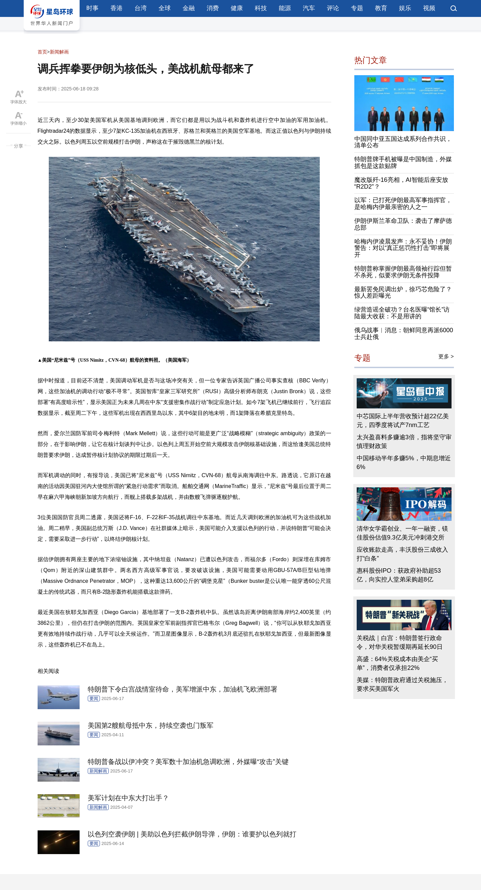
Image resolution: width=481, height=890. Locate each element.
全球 (165, 8)
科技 (261, 8)
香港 (116, 8)
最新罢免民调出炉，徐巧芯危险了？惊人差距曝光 (403, 292)
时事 (92, 8)
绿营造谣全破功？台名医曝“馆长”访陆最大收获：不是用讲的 (402, 313)
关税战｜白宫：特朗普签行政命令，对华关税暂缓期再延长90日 (400, 642)
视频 (429, 8)
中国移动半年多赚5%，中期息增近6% (404, 462)
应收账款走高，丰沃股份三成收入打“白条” (402, 554)
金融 (189, 8)
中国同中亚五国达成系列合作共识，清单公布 (403, 142)
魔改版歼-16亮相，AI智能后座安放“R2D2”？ (401, 183)
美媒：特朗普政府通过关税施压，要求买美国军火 (402, 684)
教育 (381, 8)
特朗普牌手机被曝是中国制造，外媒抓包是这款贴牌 (403, 162)
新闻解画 (59, 52)
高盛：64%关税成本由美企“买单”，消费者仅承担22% (397, 663)
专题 (357, 8)
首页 (42, 52)
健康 (237, 8)
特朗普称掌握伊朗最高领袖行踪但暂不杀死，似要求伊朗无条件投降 (403, 272)
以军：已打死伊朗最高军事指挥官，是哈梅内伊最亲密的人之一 (403, 203)
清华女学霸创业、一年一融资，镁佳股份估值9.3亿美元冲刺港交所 (402, 533)
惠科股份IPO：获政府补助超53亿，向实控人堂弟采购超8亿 (399, 575)
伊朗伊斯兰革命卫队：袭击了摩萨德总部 (403, 224)
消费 (213, 8)
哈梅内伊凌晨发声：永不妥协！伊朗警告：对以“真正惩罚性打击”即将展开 (403, 248)
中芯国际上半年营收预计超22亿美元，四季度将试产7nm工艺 (403, 420)
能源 (285, 8)
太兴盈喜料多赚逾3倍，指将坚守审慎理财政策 (404, 441)
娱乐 (405, 8)
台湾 (140, 8)
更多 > (446, 356)
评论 (333, 8)
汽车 (309, 8)
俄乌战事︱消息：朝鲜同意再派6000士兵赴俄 (403, 333)
